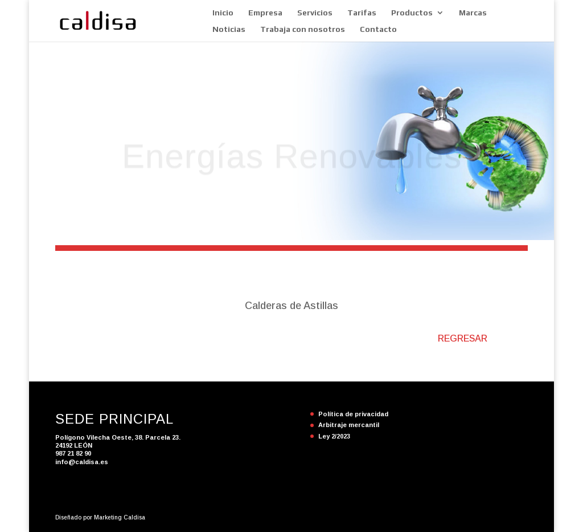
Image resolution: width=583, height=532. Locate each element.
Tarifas (361, 13)
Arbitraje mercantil (348, 424)
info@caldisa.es (81, 461)
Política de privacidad (353, 414)
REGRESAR (462, 338)
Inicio (222, 13)
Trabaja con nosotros (302, 29)
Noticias (228, 29)
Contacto (378, 29)
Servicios (314, 13)
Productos (412, 13)
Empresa (265, 13)
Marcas (473, 13)
